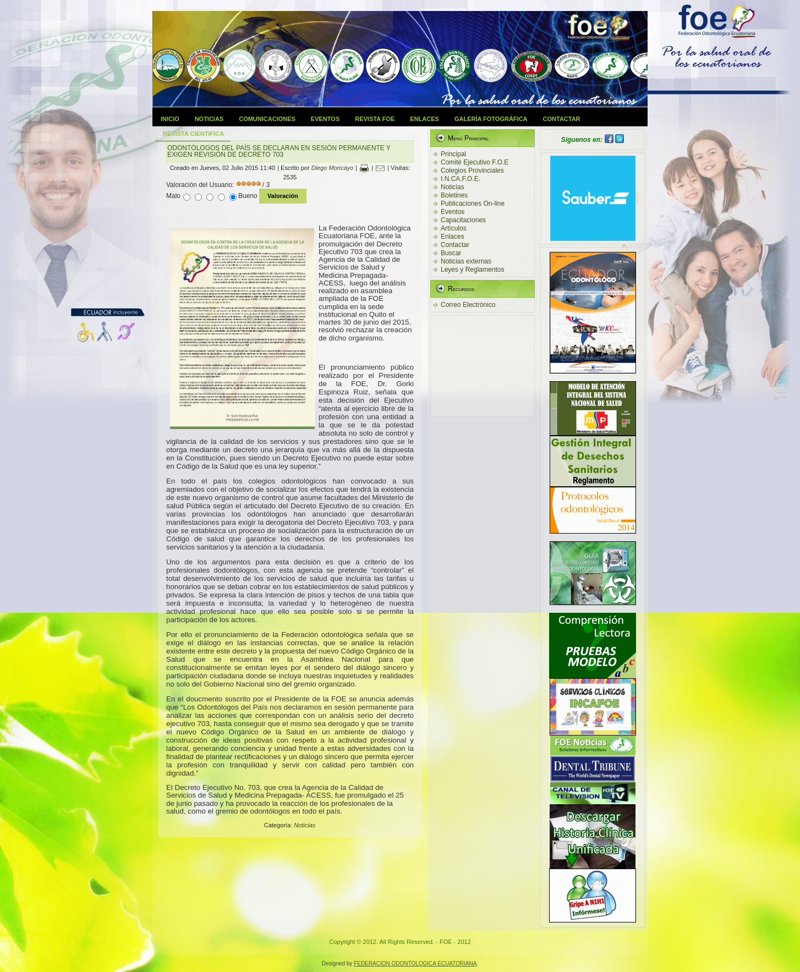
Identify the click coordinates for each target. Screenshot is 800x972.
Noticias (209, 119)
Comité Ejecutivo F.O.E (474, 162)
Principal (453, 154)
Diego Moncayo (332, 167)
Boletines (454, 195)
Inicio (170, 119)
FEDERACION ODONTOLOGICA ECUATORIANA (415, 963)
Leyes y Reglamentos (472, 269)
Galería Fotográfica (491, 119)
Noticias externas (466, 261)
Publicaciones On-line (473, 203)
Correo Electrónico (468, 305)
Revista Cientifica (193, 133)
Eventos (325, 119)
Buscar (451, 253)
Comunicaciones (267, 119)
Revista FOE (374, 119)
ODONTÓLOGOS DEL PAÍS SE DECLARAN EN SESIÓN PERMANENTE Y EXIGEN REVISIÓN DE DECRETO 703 (279, 151)
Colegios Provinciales (472, 170)
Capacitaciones (463, 220)
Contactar (561, 119)
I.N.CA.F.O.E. (460, 179)
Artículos (454, 228)
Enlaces (424, 119)
